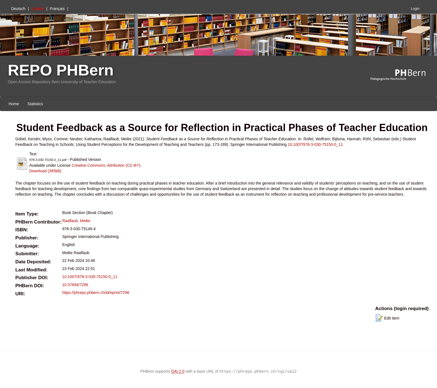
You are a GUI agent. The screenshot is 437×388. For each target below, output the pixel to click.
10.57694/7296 (75, 285)
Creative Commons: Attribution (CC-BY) (106, 165)
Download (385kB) (45, 171)
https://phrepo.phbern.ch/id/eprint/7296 (95, 292)
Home (14, 104)
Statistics (35, 104)
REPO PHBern (61, 70)
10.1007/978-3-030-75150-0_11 (315, 144)
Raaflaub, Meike (76, 220)
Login (415, 9)
